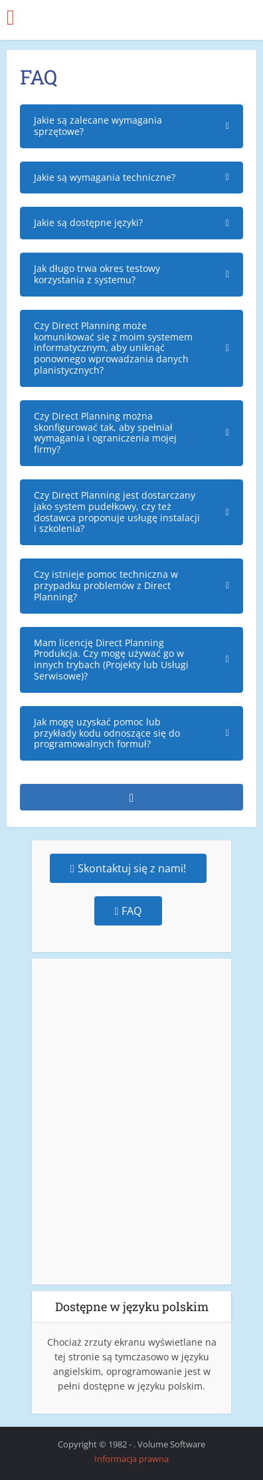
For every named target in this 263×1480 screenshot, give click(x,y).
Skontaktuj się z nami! (128, 868)
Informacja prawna (131, 1459)
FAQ (128, 911)
